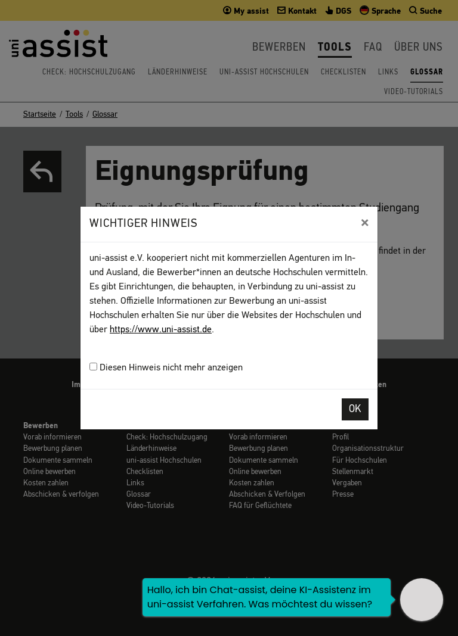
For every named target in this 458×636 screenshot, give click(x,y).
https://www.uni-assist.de (161, 330)
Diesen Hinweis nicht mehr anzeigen (166, 368)
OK (355, 409)
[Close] (364, 223)
